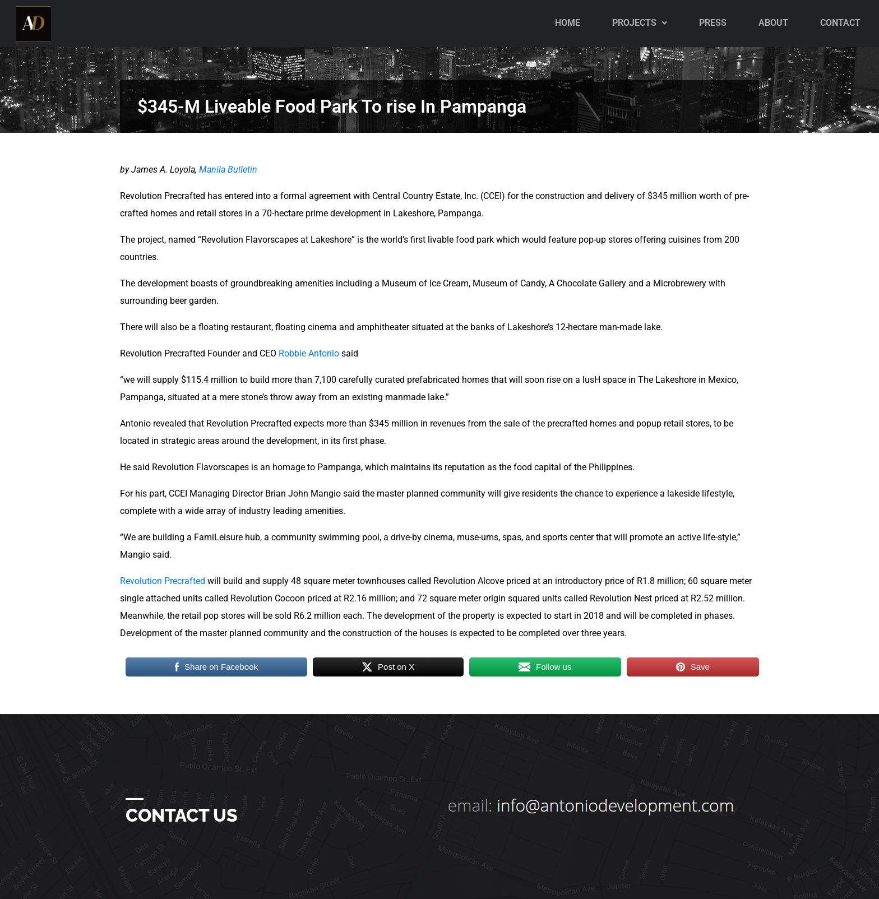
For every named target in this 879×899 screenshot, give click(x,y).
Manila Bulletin (228, 169)
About (773, 22)
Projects (639, 22)
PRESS (713, 22)
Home (567, 22)
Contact (840, 22)
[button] (640, 23)
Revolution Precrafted (162, 581)
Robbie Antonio (309, 353)
